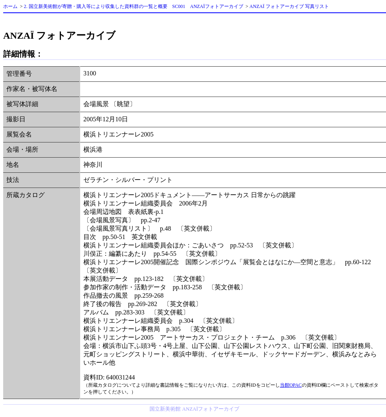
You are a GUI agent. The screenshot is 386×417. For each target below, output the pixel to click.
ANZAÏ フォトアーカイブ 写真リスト (289, 6)
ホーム (10, 6)
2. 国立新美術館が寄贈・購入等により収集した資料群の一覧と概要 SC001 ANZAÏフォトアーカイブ (133, 6)
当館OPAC (291, 385)
